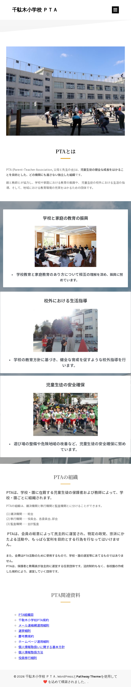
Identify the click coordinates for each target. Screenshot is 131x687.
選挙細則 (24, 630)
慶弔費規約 (26, 636)
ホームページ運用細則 (33, 641)
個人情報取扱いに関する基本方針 (41, 647)
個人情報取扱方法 (30, 652)
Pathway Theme (88, 676)
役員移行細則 (27, 658)
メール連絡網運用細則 (33, 625)
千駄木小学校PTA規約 (33, 620)
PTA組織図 (25, 614)
